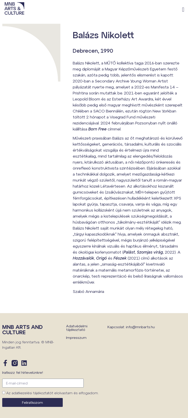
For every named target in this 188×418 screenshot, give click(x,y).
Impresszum (76, 337)
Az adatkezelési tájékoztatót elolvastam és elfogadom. (52, 393)
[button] (183, 9)
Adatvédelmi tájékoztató (76, 328)
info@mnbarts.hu (140, 327)
